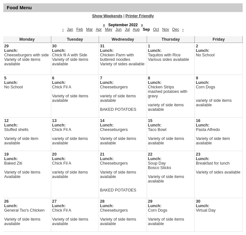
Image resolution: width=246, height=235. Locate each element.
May (108, 29)
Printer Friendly (140, 16)
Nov (165, 29)
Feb (79, 29)
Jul (127, 29)
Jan (70, 29)
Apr (99, 29)
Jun (118, 29)
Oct (156, 29)
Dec (175, 29)
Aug (136, 29)
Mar (89, 29)
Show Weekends (107, 16)
